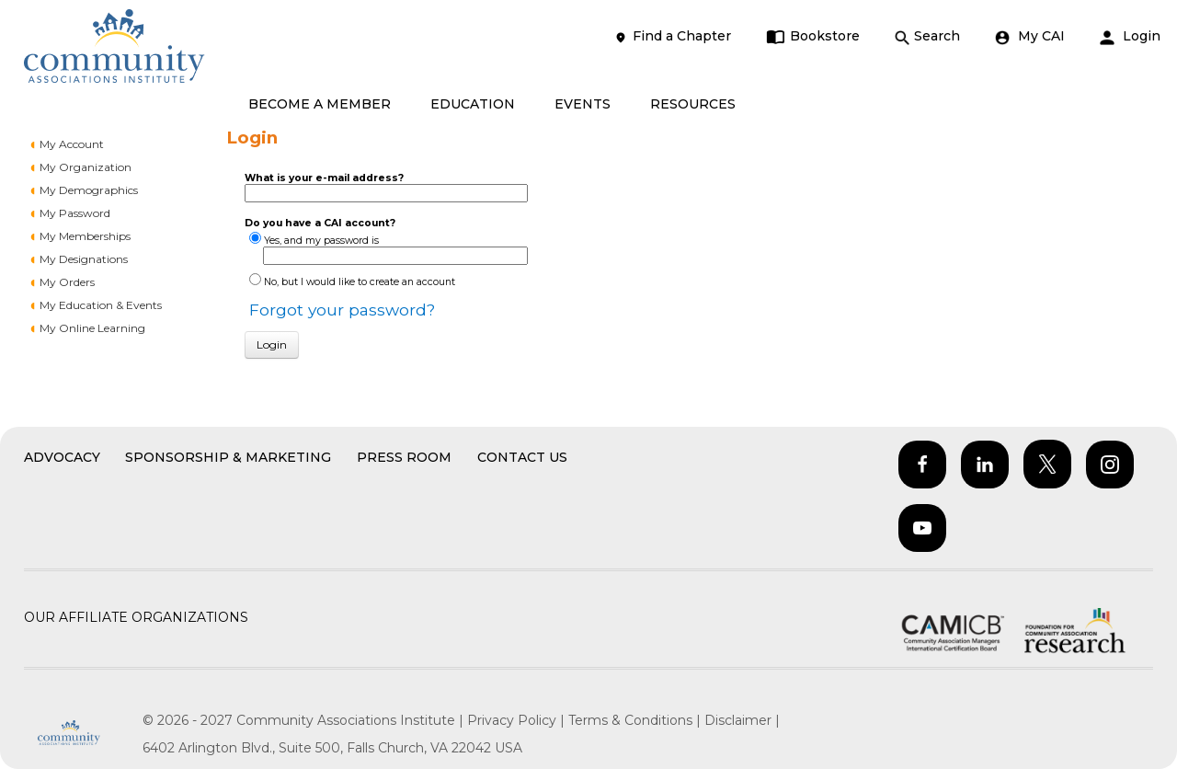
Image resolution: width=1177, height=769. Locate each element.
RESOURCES (693, 104)
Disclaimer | (742, 720)
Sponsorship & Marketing (228, 457)
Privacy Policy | (517, 720)
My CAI (1030, 36)
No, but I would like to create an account (359, 282)
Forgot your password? (342, 309)
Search (927, 36)
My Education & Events (101, 305)
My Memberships (85, 236)
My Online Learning (92, 328)
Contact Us (522, 457)
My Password (75, 213)
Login (1130, 36)
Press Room (404, 457)
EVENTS (582, 104)
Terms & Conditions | (636, 720)
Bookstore (813, 36)
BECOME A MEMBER (319, 104)
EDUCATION (472, 104)
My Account (72, 144)
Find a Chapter (672, 36)
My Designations (84, 259)
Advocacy (62, 457)
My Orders (67, 282)
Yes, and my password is (321, 241)
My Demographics (89, 190)
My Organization (85, 167)
